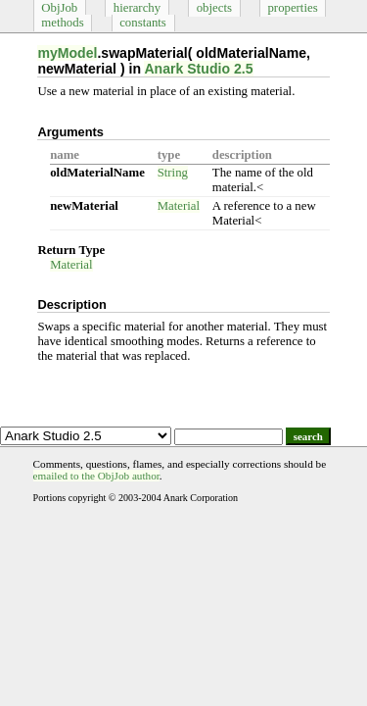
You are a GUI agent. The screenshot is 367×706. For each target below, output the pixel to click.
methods (62, 22)
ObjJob (59, 8)
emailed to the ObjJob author (96, 475)
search (308, 436)
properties (292, 8)
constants (142, 22)
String (173, 172)
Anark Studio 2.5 (198, 68)
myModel (67, 53)
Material (179, 206)
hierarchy (137, 8)
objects (214, 8)
